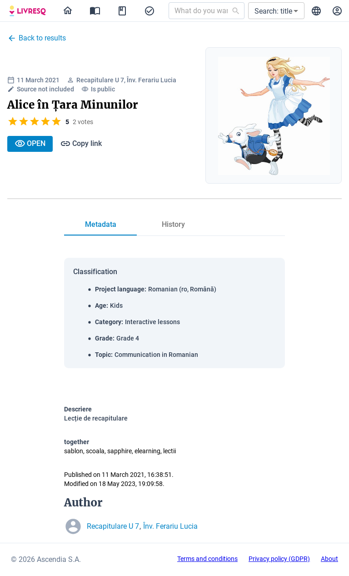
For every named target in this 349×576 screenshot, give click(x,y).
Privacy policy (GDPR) (279, 558)
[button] (276, 11)
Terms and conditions (207, 558)
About (329, 558)
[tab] (100, 224)
